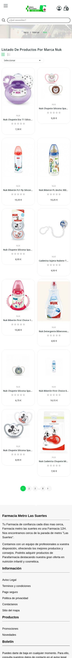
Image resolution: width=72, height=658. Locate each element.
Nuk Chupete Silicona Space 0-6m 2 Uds (54, 108)
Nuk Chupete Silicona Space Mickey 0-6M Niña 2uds (18, 249)
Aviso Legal (9, 579)
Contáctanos (10, 604)
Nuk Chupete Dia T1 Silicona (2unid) (18, 119)
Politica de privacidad (15, 598)
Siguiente (47, 488)
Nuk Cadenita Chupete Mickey (54, 461)
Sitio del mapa (11, 610)
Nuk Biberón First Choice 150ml (18, 320)
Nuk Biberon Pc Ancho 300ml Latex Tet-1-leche (54, 190)
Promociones (10, 628)
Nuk (18, 116)
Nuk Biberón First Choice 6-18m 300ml (54, 390)
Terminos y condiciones (16, 586)
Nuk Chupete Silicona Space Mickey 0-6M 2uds (18, 450)
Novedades (9, 634)
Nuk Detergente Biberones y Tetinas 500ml (54, 331)
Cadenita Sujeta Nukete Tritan (54, 260)
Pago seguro (10, 592)
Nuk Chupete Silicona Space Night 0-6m (18, 390)
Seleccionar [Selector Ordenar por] (23, 60)
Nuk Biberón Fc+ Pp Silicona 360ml (18, 190)
